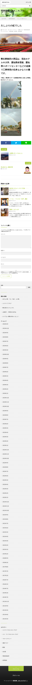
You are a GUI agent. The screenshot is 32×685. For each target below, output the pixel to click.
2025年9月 (5, 332)
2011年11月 (6, 601)
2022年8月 (5, 467)
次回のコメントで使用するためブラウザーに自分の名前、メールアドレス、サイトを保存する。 (16, 272)
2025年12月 (6, 328)
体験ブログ (20, 29)
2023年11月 (6, 402)
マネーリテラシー (13, 29)
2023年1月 (5, 445)
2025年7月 (5, 341)
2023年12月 (6, 397)
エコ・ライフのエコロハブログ (10, 634)
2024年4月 (5, 380)
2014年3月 (5, 592)
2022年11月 (6, 454)
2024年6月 (5, 371)
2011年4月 (5, 614)
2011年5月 (5, 610)
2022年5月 (5, 480)
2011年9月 (5, 606)
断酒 (4, 647)
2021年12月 (6, 501)
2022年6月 (5, 475)
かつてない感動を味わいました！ (11, 316)
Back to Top (16, 669)
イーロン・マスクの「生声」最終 (18, 199)
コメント (3, 234)
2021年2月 (5, 545)
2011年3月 (5, 618)
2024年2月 (5, 389)
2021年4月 (5, 536)
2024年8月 (5, 363)
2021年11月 (6, 506)
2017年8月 (5, 566)
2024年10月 (6, 354)
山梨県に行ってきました (16, 153)
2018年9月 (5, 558)
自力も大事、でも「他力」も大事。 (11, 299)
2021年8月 (5, 519)
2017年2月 (5, 575)
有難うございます (14, 209)
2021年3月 (5, 540)
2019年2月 (5, 553)
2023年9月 (5, 410)
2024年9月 (5, 358)
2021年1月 (5, 549)
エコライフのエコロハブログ (10, 630)
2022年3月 (5, 488)
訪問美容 (5, 660)
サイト (2, 264)
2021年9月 (5, 514)
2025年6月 (5, 345)
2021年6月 (5, 527)
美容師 (15, 31)
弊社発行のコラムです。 (9, 307)
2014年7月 (5, 588)
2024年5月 (5, 376)
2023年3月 (5, 436)
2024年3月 (5, 384)
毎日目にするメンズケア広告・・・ (19, 188)
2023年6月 (5, 423)
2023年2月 (5, 441)
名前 (2, 250)
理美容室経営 (27, 29)
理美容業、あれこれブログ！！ (12, 12)
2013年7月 (5, 597)
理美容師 (11, 31)
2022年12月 (6, 449)
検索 (2, 285)
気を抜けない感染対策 (7, 167)
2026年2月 (5, 324)
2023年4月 (5, 432)
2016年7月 (5, 580)
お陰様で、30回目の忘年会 (9, 312)
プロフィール (16, 675)
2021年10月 (6, 510)
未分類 (4, 651)
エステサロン (5, 31)
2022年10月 (6, 458)
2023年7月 (5, 419)
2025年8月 (5, 337)
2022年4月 (5, 484)
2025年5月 (5, 350)
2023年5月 (5, 428)
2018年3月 (5, 562)
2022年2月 (5, 493)
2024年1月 (5, 393)
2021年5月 (5, 532)
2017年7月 (5, 571)
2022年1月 (5, 497)
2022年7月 (5, 471)
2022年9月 (5, 462)
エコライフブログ (7, 303)
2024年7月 (5, 367)
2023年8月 (5, 415)
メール (3, 257)
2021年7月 (5, 523)
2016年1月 (5, 584)
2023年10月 (6, 406)
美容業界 (20, 31)
